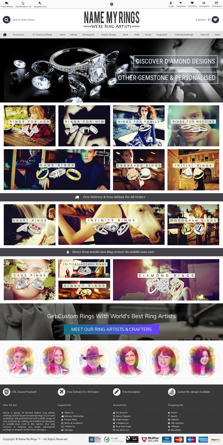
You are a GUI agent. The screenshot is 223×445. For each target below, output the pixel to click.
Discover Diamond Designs (175, 61)
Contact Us (68, 426)
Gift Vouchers (176, 423)
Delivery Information (72, 416)
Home (172, 412)
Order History (121, 419)
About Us (67, 412)
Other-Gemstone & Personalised (167, 78)
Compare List (121, 423)
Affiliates (174, 426)
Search (172, 416)
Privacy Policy (69, 419)
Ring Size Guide (122, 426)
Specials (173, 419)
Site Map (67, 430)
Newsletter (174, 430)
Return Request (122, 416)
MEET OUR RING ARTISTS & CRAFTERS (111, 329)
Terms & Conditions (72, 423)
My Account (120, 412)
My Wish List (121, 430)
